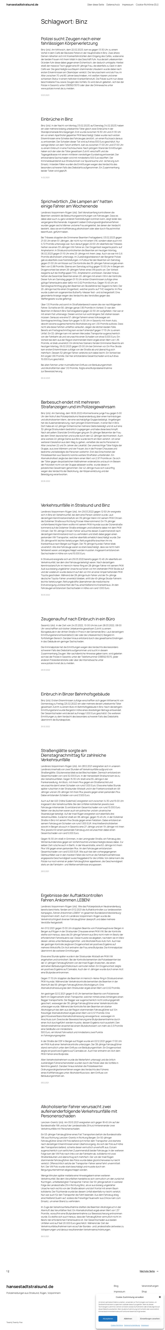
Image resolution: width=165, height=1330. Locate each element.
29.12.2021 (45, 871)
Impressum (145, 1325)
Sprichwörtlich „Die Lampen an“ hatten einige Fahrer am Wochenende (77, 203)
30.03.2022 (45, 595)
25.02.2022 (45, 726)
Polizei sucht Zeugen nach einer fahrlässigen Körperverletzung (71, 41)
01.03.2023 (45, 95)
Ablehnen (128, 1319)
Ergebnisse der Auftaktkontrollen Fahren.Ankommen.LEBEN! (72, 897)
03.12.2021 (45, 1082)
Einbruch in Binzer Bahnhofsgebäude (75, 694)
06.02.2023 (45, 378)
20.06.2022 (45, 481)
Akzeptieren (108, 1319)
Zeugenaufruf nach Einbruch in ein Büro (78, 619)
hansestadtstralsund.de (22, 4)
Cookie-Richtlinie (117, 1325)
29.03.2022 (45, 670)
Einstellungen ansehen (150, 1319)
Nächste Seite (149, 1271)
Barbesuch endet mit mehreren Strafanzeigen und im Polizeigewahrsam (78, 404)
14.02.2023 (45, 177)
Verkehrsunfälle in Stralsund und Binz (75, 505)
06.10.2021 (45, 1236)
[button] (160, 1297)
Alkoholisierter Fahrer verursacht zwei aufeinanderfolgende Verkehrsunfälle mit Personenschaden (79, 1111)
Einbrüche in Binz (57, 119)
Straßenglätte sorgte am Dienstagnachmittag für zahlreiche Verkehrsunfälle (73, 755)
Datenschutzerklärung (132, 1325)
